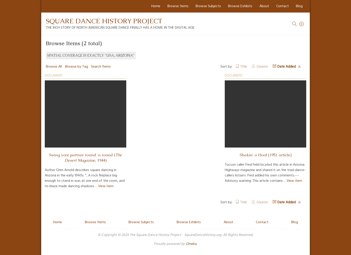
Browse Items (177, 6)
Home (155, 6)
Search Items (101, 67)
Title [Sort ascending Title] (243, 67)
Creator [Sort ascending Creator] (262, 67)
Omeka (191, 244)
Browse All (54, 67)
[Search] (301, 24)
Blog (299, 6)
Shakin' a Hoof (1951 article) (265, 154)
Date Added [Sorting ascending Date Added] (287, 67)
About (264, 6)
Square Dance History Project (104, 21)
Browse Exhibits (240, 6)
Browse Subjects (208, 6)
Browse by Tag (76, 67)
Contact (282, 6)
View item (105, 186)
